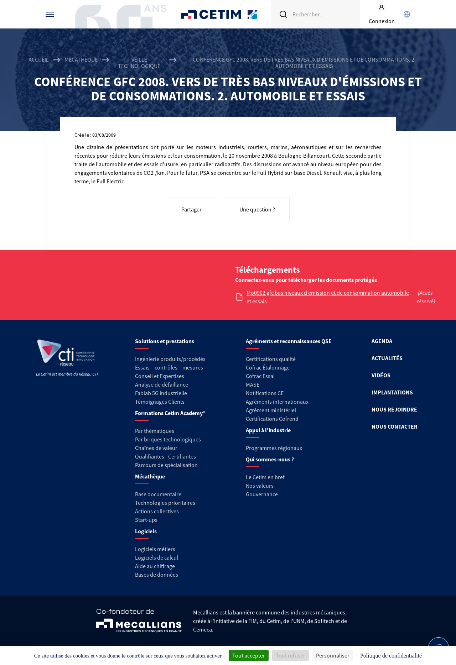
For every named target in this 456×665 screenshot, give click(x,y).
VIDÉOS (381, 375)
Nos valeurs (260, 485)
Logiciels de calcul (156, 557)
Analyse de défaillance (161, 384)
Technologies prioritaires (165, 502)
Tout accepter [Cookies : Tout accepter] (248, 655)
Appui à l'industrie (268, 430)
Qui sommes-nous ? (270, 459)
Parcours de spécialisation (166, 464)
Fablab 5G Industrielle (161, 393)
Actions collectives (157, 511)
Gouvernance (262, 494)
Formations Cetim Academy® (170, 413)
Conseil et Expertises (159, 375)
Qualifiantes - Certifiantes (165, 456)
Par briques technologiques (168, 439)
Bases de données (156, 574)
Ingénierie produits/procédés (170, 358)
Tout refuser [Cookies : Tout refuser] (290, 655)
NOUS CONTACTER (395, 426)
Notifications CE (265, 393)
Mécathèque (81, 59)
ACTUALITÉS (387, 358)
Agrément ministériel (271, 410)
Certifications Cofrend (272, 418)
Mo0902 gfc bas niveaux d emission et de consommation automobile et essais (328, 297)
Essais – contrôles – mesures (169, 367)
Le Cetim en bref (265, 477)
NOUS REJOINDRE (394, 409)
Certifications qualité (271, 358)
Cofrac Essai (260, 375)
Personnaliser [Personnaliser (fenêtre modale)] (332, 655)
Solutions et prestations (164, 341)
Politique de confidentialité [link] (391, 656)
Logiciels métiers (155, 549)
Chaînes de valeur (156, 447)
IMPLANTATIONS (392, 392)
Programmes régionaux (274, 447)
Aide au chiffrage (155, 566)
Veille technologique (139, 62)
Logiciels (146, 531)
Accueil (38, 59)
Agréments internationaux (277, 401)
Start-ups (146, 519)
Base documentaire (158, 494)
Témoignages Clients (160, 401)
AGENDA (382, 341)
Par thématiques (154, 430)
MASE (252, 384)
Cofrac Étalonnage (268, 367)
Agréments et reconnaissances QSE (289, 341)
